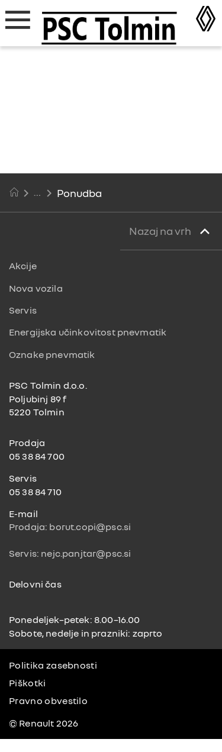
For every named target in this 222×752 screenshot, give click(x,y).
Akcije (23, 266)
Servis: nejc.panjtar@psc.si (70, 553)
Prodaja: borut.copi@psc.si (70, 526)
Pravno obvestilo (48, 700)
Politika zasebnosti (53, 665)
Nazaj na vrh (161, 230)
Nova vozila (36, 288)
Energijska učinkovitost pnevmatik (87, 332)
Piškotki (27, 683)
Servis (23, 310)
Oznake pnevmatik (52, 354)
